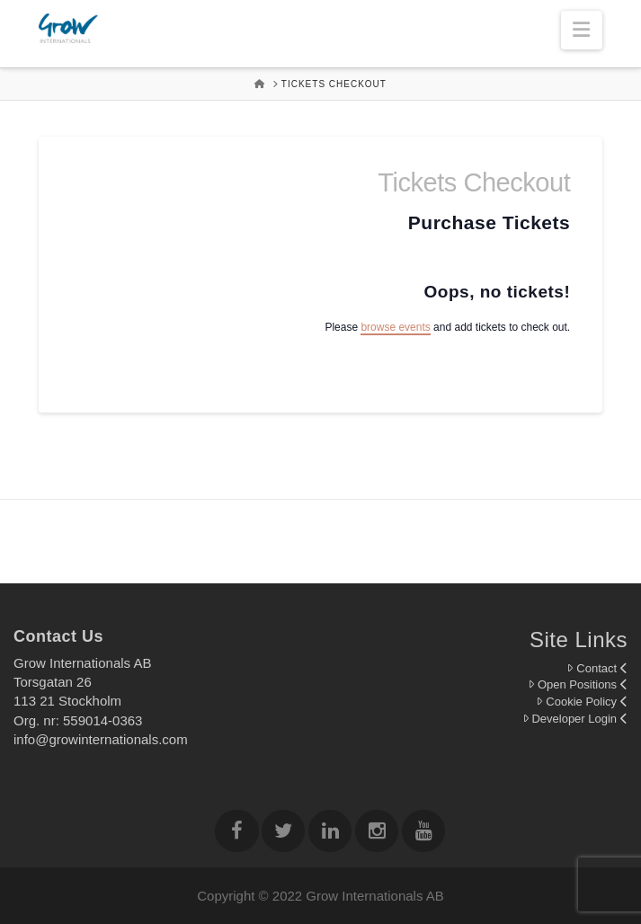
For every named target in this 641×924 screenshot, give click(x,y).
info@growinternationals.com (100, 739)
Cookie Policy (582, 701)
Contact (597, 668)
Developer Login (575, 718)
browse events (395, 327)
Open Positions (578, 684)
